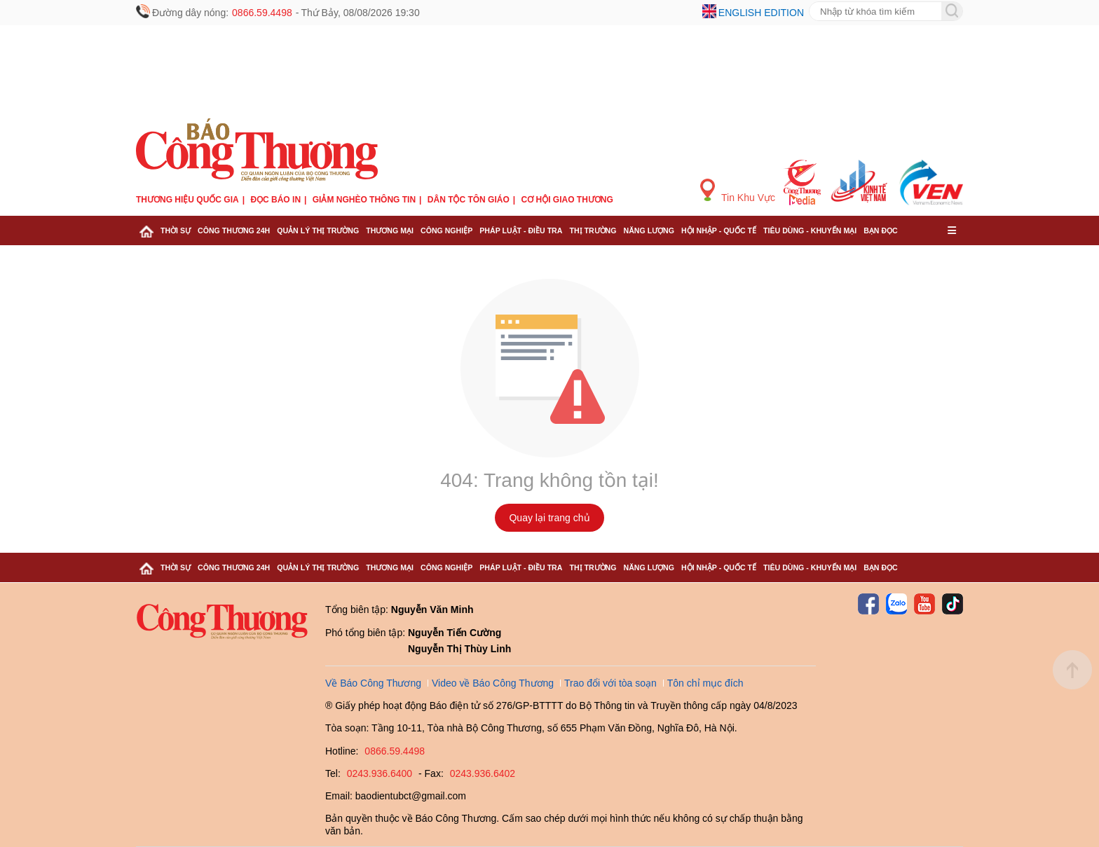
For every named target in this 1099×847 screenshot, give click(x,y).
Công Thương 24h (234, 230)
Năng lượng (649, 230)
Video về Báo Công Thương (493, 683)
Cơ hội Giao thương (567, 200)
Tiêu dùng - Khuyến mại (809, 230)
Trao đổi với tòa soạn (610, 683)
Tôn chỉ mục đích (705, 683)
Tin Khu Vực (737, 191)
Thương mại (390, 230)
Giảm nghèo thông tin (364, 200)
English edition (761, 12)
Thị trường (592, 230)
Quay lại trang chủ (549, 517)
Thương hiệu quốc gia (187, 200)
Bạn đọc (880, 230)
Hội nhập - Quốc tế (718, 230)
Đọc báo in (275, 200)
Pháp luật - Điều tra (520, 230)
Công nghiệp (446, 230)
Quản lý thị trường (318, 230)
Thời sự (176, 230)
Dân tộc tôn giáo (469, 200)
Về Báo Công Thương (373, 683)
